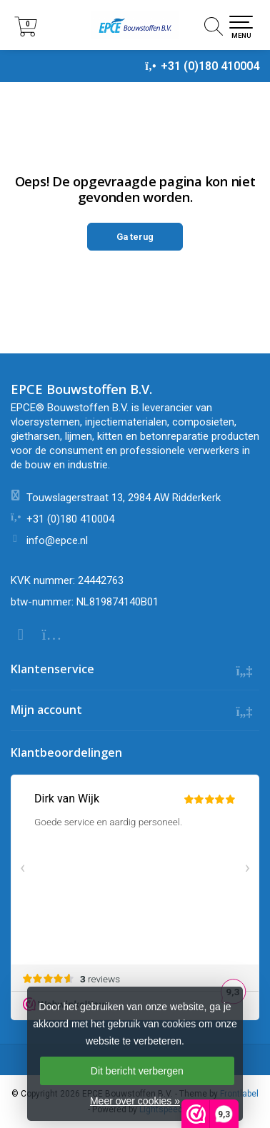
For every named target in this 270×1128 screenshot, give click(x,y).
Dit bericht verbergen (137, 1071)
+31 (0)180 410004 (210, 66)
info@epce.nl (57, 540)
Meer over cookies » (135, 1101)
